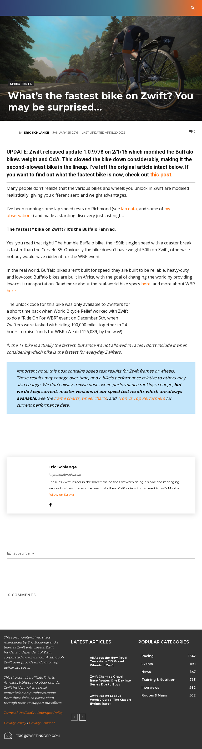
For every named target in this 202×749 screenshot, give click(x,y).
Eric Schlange (36, 132)
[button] (192, 8)
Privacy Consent (42, 723)
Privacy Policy (15, 723)
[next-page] (82, 716)
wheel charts (94, 398)
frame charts (66, 398)
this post (160, 174)
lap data (129, 209)
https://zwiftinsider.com (64, 474)
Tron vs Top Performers (141, 398)
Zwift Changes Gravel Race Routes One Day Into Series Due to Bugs (110, 680)
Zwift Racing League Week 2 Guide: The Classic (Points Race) (110, 698)
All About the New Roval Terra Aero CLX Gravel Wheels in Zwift (107, 661)
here (145, 284)
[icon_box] (31, 735)
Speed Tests (21, 83)
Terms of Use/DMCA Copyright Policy (33, 713)
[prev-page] (74, 716)
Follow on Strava (61, 494)
